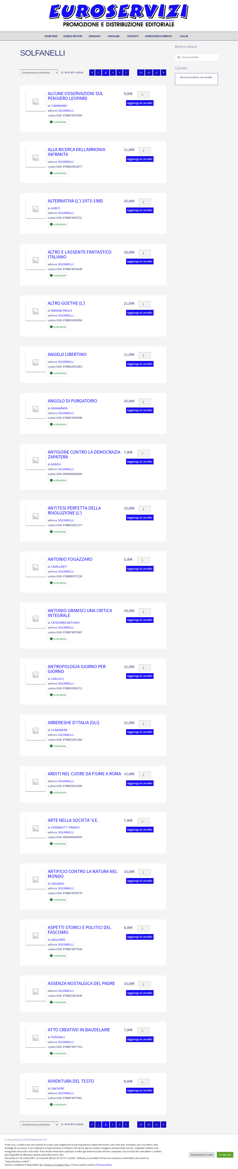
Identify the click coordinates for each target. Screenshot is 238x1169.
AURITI (55, 208)
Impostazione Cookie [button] (202, 1154)
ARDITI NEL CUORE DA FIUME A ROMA (84, 774)
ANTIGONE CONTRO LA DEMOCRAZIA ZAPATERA (84, 454)
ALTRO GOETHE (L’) (66, 303)
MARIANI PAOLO (61, 310)
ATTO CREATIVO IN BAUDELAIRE (79, 1030)
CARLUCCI (57, 679)
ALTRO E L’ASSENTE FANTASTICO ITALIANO (80, 254)
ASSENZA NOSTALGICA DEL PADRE (81, 983)
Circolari (113, 36)
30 (148, 72)
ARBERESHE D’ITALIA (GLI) (73, 722)
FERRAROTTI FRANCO (65, 827)
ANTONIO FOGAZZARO (70, 559)
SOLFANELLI (66, 110)
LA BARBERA (59, 730)
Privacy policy (104, 1164)
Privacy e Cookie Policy (57, 1164)
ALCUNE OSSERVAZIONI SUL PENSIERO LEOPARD (75, 95)
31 (156, 72)
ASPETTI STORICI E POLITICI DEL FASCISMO (79, 929)
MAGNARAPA (59, 408)
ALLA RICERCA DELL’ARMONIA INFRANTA (76, 151)
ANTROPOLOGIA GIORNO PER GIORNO (77, 668)
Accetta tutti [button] (225, 1154)
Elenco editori (72, 36)
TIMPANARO (59, 106)
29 (140, 72)
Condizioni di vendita (158, 36)
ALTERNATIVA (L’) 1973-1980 (75, 201)
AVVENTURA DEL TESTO (71, 1081)
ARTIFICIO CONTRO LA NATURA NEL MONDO (83, 873)
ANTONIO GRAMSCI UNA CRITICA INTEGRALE (80, 612)
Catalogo (94, 36)
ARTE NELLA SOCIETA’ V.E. (73, 820)
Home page (51, 36)
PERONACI (58, 1037)
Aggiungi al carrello (139, 103)
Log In (184, 36)
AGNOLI (56, 464)
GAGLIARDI (58, 939)
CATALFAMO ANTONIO (65, 622)
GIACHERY (57, 1088)
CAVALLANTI (59, 566)
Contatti (133, 36)
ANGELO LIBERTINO (67, 354)
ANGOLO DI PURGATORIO (72, 401)
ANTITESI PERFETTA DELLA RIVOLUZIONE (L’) (74, 510)
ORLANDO (57, 883)
